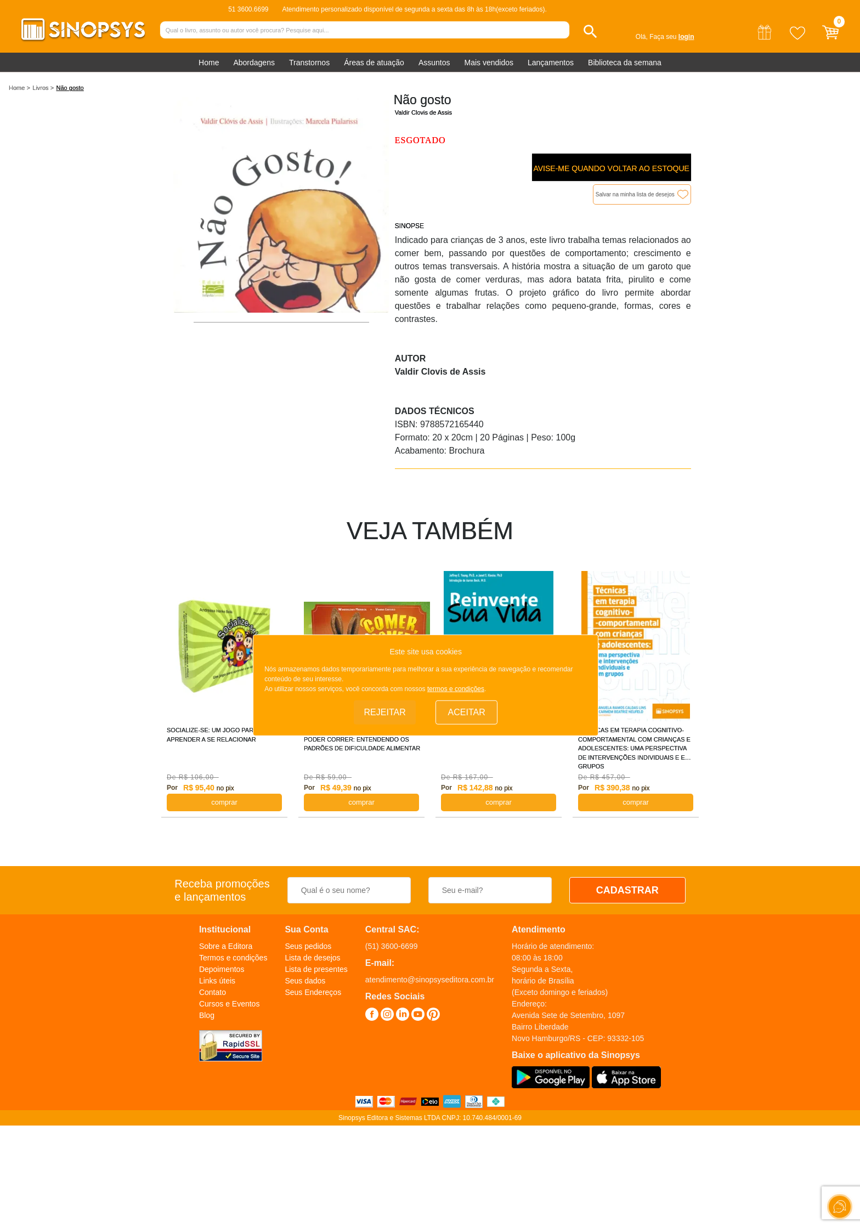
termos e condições (455, 689)
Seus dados (305, 980)
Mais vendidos (488, 62)
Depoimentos (222, 969)
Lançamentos (551, 62)
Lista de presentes (316, 969)
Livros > (43, 87)
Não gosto (70, 87)
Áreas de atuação (374, 62)
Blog (206, 1015)
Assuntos (434, 62)
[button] (590, 31)
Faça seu (671, 37)
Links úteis (217, 980)
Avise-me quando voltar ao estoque (611, 168)
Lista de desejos (312, 957)
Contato (212, 992)
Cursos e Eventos (229, 1003)
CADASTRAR (627, 890)
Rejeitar (385, 712)
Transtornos (309, 62)
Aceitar (466, 712)
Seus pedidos (308, 946)
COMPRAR (224, 802)
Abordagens (254, 62)
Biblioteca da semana (624, 62)
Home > (19, 87)
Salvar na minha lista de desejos (635, 194)
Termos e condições (233, 957)
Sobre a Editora (225, 946)
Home (209, 62)
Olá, (642, 37)
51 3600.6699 (248, 9)
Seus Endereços (313, 992)
